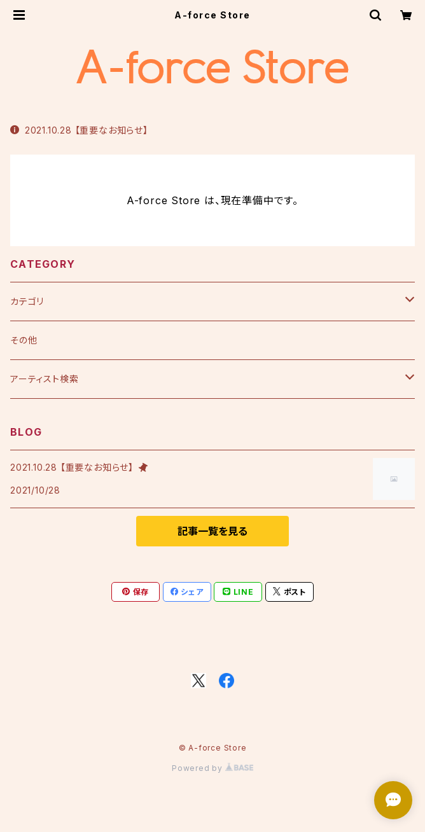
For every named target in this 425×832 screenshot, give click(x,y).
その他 (23, 340)
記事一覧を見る (212, 531)
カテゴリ (27, 301)
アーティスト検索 (44, 378)
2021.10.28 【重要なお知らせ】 (79, 130)
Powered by (212, 768)
